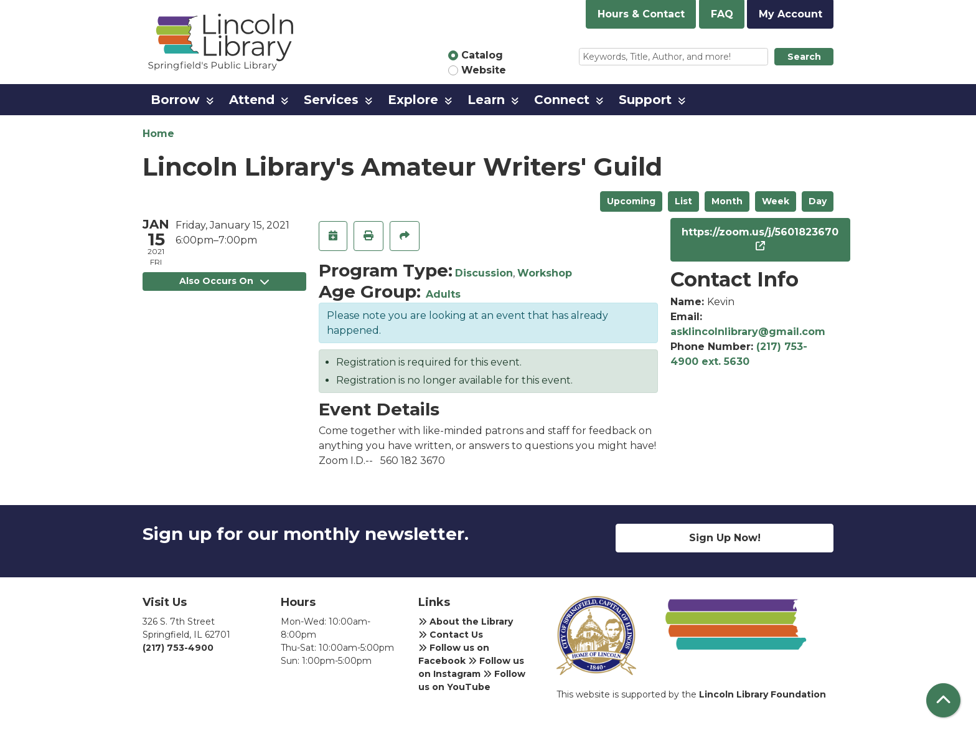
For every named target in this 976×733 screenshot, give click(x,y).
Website (483, 70)
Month (727, 201)
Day (818, 201)
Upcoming (631, 201)
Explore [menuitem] (413, 99)
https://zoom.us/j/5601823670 (760, 232)
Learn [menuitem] (486, 99)
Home (158, 134)
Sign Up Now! (725, 538)
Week (775, 201)
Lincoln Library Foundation (762, 694)
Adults (443, 294)
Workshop (544, 273)
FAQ (722, 14)
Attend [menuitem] (251, 99)
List (683, 201)
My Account (790, 14)
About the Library (465, 621)
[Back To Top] (943, 700)
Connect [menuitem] (561, 99)
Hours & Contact (641, 14)
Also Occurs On (224, 280)
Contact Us (450, 634)
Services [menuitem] (331, 99)
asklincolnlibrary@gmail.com (747, 332)
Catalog (482, 55)
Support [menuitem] (645, 99)
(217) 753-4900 (178, 647)
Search (804, 56)
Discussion (484, 273)
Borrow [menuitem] (175, 99)
